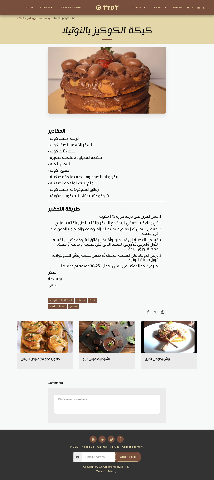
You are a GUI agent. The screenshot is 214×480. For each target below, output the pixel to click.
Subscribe (128, 457)
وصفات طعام (57, 306)
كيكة (92, 300)
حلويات (81, 300)
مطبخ (73, 306)
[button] (46, 8)
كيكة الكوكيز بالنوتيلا (61, 300)
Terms (100, 471)
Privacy (112, 471)
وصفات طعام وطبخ (38, 18)
